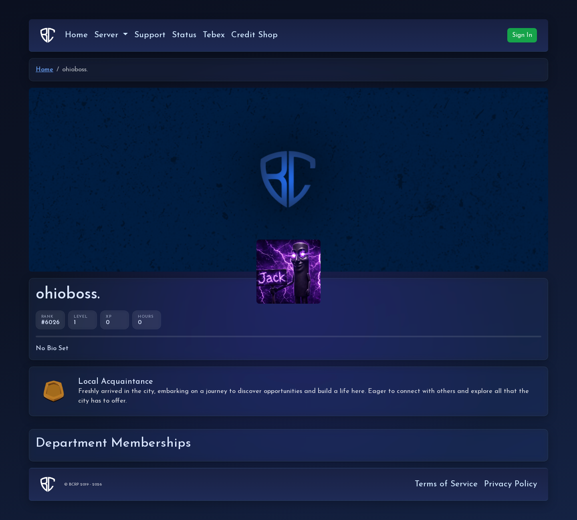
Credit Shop (254, 35)
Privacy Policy (510, 484)
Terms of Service (446, 484)
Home (76, 35)
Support (149, 35)
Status (184, 35)
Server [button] (107, 35)
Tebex (214, 35)
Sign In (522, 35)
